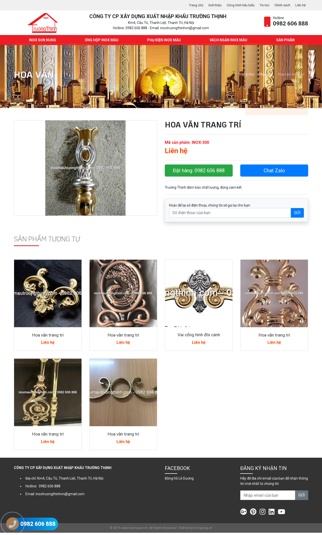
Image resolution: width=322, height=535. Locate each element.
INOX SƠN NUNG (41, 42)
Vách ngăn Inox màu (228, 42)
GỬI (297, 215)
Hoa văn (266, 77)
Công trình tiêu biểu (236, 5)
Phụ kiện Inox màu (163, 42)
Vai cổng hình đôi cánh (198, 337)
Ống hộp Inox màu (101, 42)
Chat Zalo (274, 173)
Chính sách (281, 5)
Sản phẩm (284, 42)
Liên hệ (300, 5)
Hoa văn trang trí (47, 337)
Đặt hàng (199, 173)
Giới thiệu (208, 5)
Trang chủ (188, 5)
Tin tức (261, 5)
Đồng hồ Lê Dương (179, 481)
